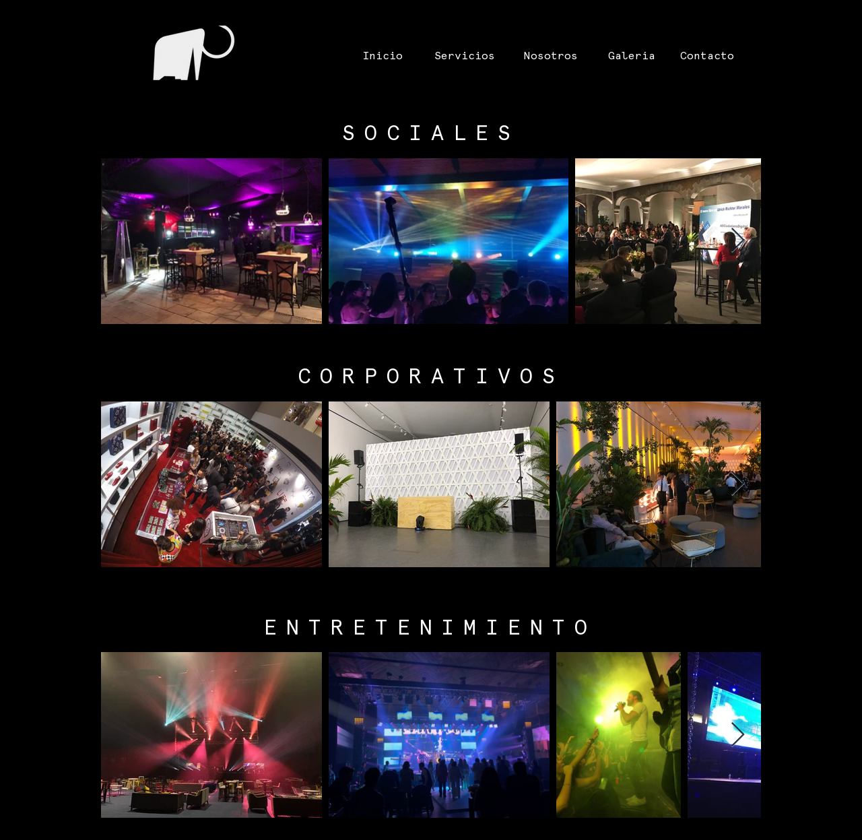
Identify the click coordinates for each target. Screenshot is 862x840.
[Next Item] (737, 241)
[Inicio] (382, 56)
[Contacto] (707, 56)
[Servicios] (465, 56)
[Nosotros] (551, 56)
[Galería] (631, 56)
